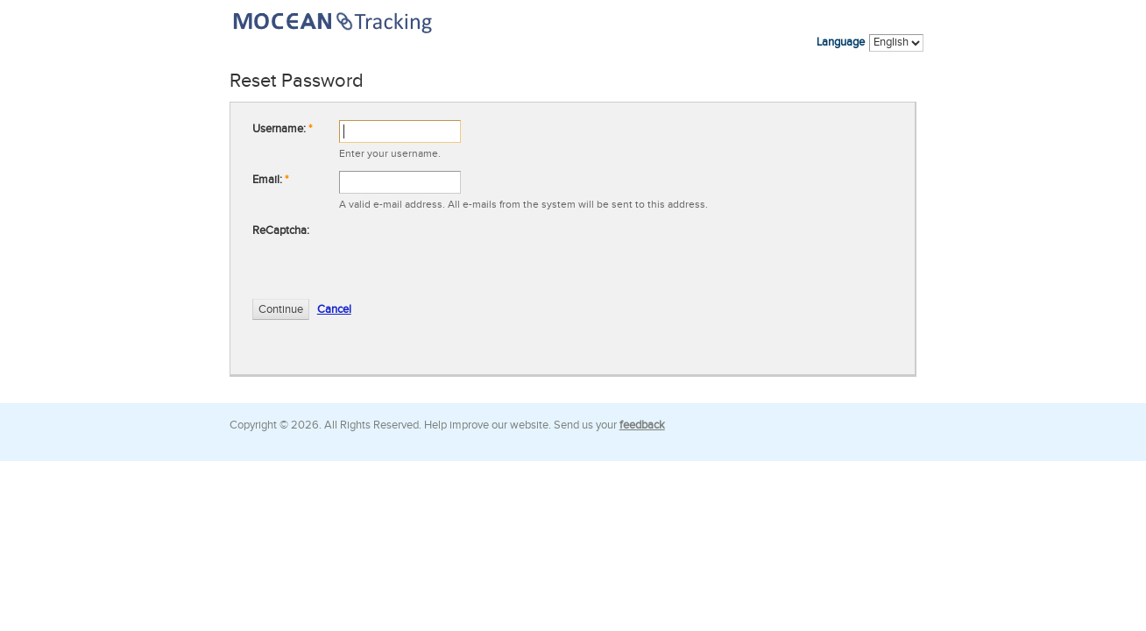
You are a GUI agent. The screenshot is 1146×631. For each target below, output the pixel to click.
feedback (642, 425)
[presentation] (472, 256)
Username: (282, 129)
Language (841, 42)
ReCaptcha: (280, 230)
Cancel (334, 309)
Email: (270, 180)
